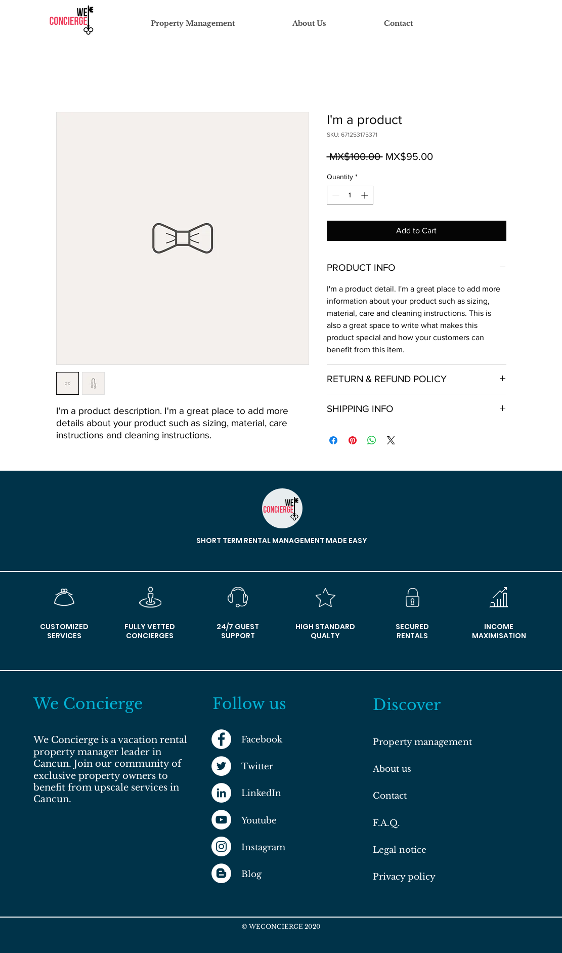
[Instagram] (221, 846)
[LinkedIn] (221, 793)
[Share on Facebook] (333, 440)
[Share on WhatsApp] (372, 440)
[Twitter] (221, 766)
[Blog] (221, 873)
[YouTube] (221, 820)
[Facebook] (221, 739)
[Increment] (365, 195)
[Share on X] (391, 440)
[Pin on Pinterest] (353, 440)
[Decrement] (334, 195)
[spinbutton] (350, 195)
